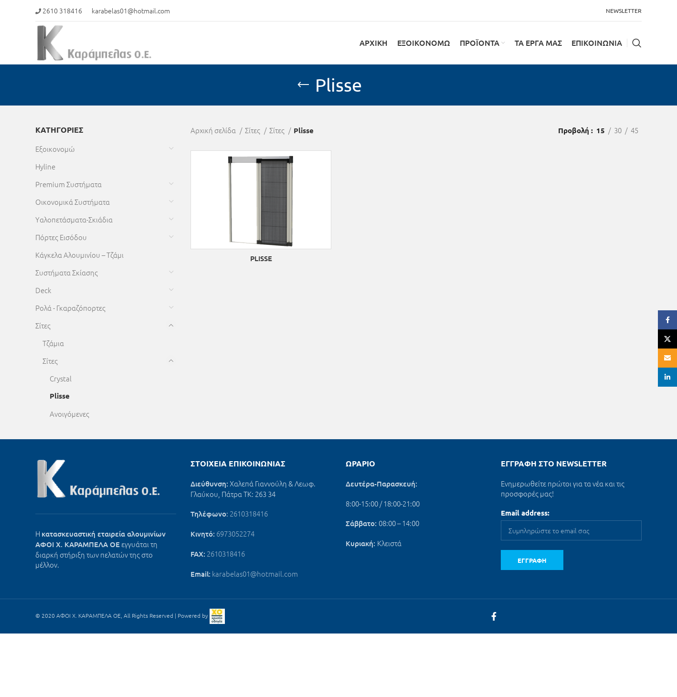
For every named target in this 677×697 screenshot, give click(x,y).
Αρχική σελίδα (213, 130)
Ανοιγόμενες (69, 414)
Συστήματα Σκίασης (66, 272)
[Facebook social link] (493, 616)
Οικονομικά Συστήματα (72, 202)
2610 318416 (62, 10)
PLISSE (261, 258)
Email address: (525, 512)
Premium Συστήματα (68, 184)
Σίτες (43, 325)
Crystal (61, 378)
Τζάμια (53, 343)
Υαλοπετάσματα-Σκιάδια (74, 219)
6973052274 (235, 533)
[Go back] (303, 85)
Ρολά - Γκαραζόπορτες (70, 308)
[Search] (636, 43)
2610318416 (249, 513)
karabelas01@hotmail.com (131, 10)
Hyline (45, 166)
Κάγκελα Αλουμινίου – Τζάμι (79, 255)
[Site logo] (94, 42)
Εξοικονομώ (55, 149)
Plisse (60, 396)
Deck (43, 290)
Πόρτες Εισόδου (61, 237)
